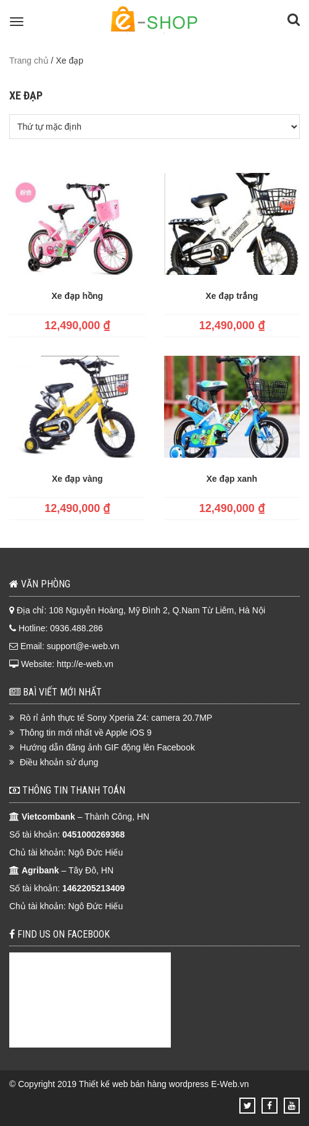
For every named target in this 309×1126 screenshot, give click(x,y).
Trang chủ (29, 60)
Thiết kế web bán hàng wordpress (144, 1084)
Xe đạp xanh (231, 479)
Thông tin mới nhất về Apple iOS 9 (86, 732)
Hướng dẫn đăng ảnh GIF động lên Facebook (107, 747)
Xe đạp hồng (77, 296)
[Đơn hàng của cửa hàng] (154, 126)
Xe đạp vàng (77, 479)
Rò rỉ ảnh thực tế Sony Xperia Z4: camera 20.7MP (116, 718)
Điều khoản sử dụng (59, 762)
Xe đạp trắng (231, 296)
